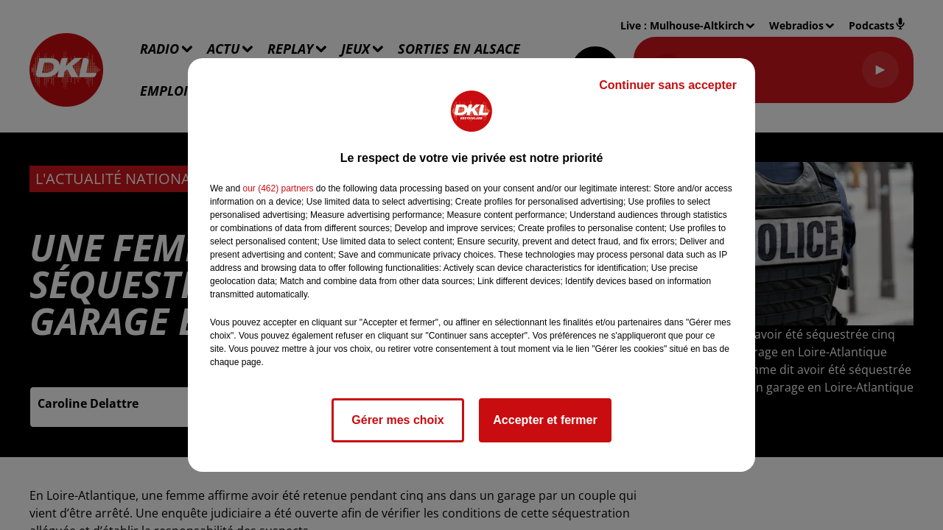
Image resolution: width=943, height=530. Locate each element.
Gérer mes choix (397, 420)
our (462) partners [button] (277, 188)
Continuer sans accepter (668, 85)
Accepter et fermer (545, 420)
